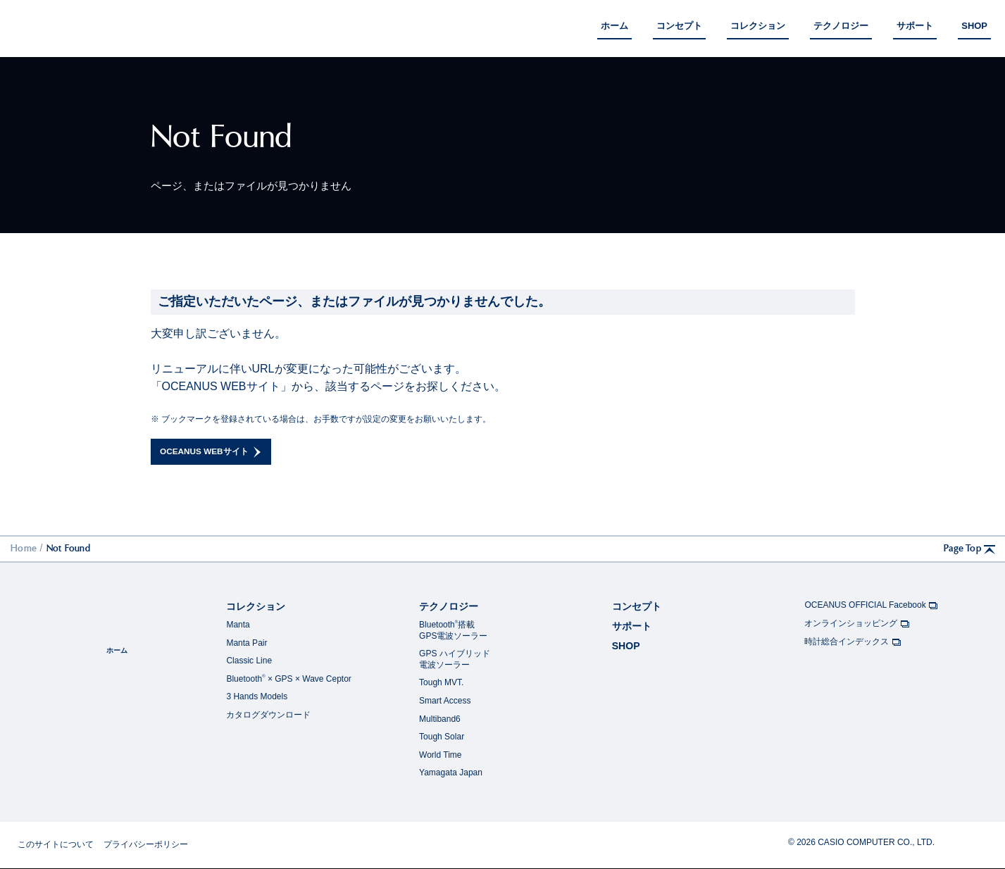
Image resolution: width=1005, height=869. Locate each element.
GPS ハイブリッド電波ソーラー (454, 659)
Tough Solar (441, 737)
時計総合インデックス (852, 643)
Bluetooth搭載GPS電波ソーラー (453, 631)
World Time (440, 756)
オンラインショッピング (857, 624)
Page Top (971, 550)
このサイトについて (56, 845)
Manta (237, 625)
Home (24, 549)
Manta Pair (246, 644)
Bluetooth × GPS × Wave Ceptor (288, 679)
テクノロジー (448, 607)
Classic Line (249, 661)
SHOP (626, 646)
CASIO (966, 843)
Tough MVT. (441, 683)
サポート (631, 626)
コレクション (255, 607)
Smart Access (444, 701)
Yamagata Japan (450, 773)
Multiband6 (440, 720)
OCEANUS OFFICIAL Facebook (871, 606)
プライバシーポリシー (146, 845)
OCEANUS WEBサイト (214, 452)
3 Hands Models (256, 697)
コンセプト (636, 607)
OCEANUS (55, 26)
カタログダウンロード (268, 715)
